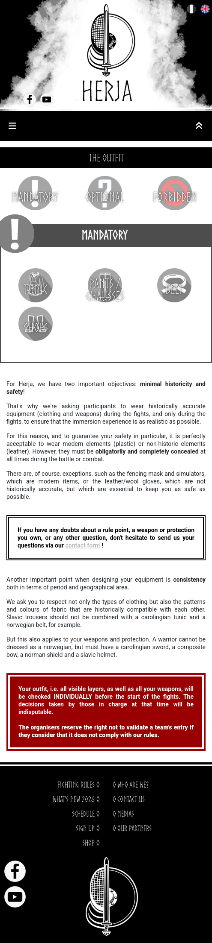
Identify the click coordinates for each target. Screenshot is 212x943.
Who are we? (133, 784)
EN (205, 9)
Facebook (29, 99)
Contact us (131, 799)
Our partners (134, 828)
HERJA (106, 52)
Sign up (85, 828)
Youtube (46, 99)
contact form (82, 545)
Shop (88, 842)
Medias (125, 813)
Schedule (83, 813)
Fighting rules (76, 784)
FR (191, 9)
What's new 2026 (74, 799)
